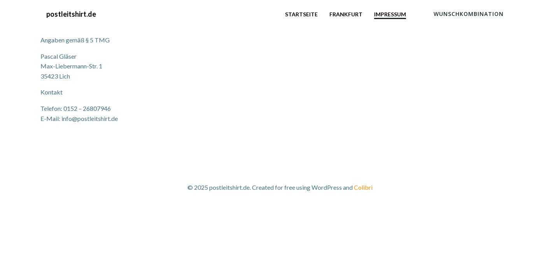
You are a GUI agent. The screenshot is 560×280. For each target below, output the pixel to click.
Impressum (390, 14)
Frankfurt (345, 14)
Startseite (301, 14)
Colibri (363, 187)
